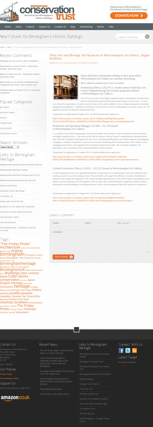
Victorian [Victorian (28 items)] (30, 309)
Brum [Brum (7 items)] (2, 273)
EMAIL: (89, 223)
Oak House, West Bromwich (25, 61)
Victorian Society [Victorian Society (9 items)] (7, 312)
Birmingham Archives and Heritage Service (21, 165)
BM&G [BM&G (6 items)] (28, 270)
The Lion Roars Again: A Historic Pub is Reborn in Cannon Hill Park (56, 351)
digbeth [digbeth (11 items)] (31, 280)
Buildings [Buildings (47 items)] (12, 273)
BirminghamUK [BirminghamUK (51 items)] (12, 269)
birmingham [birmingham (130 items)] (12, 254)
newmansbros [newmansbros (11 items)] (36, 302)
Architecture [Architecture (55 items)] (10, 247)
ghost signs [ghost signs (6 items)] (27, 283)
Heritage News (7, 113)
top (76, 329)
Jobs (111, 26)
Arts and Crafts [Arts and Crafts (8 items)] (33, 248)
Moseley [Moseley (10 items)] (4, 299)
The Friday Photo (8, 134)
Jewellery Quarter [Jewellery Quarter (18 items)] (10, 296)
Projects (30, 26)
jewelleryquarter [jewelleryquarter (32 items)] (21, 293)
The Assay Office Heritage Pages (16, 212)
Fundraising (6, 123)
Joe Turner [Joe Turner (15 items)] (28, 296)
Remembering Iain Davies (51, 389)
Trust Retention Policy (9, 378)
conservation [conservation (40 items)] (10, 280)
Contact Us (60, 26)
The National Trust (9, 217)
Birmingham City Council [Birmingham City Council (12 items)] (18, 258)
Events (100, 26)
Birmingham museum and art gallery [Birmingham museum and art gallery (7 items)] (14, 267)
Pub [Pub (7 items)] (1, 306)
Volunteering (86, 26)
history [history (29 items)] (37, 290)
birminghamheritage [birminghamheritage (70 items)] (18, 263)
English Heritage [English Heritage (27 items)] (11, 283)
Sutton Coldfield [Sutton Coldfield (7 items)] (10, 306)
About (18, 26)
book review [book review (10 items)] (37, 270)
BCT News (4, 107)
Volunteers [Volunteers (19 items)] (22, 312)
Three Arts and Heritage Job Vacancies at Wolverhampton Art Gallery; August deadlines (99, 56)
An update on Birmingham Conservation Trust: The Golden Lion (57, 372)
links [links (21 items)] (37, 296)
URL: (123, 223)
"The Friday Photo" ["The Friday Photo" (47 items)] (15, 244)
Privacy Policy (6, 374)
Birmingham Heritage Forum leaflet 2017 (20, 175)
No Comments (92, 63)
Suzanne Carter (76, 63)
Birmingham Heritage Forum (14, 170)
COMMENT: (58, 232)
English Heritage (8, 186)
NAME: (56, 223)
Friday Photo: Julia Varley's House (54, 394)
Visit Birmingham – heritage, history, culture (95, 419)
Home (8, 26)
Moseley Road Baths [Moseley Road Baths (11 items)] (18, 299)
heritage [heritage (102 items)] (22, 286)
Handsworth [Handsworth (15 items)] (6, 286)
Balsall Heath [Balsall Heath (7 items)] (5, 251)
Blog (73, 26)
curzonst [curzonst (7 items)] (23, 280)
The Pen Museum (8, 222)
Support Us (44, 26)
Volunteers (6, 128)
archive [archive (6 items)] (23, 248)
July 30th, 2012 (61, 63)
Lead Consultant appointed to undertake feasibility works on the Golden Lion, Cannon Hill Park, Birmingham (54, 362)
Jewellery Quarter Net (11, 201)
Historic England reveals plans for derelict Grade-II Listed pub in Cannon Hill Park (56, 381)
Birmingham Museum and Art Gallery (18, 180)
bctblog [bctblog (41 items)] (16, 251)
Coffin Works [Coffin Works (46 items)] (18, 276)
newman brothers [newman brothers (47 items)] (14, 302)
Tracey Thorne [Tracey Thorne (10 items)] (16, 309)
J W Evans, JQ (6, 196)
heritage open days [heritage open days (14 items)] (21, 290)
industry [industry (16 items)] (4, 293)
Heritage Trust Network (12, 191)
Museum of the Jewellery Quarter (17, 207)
